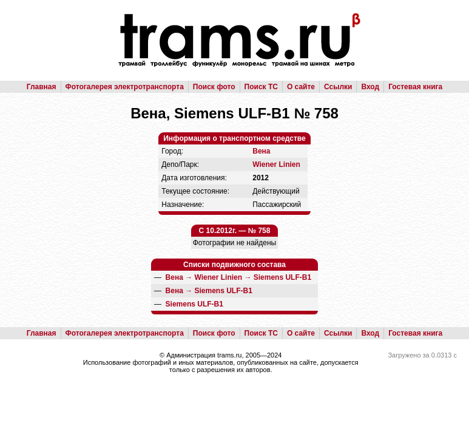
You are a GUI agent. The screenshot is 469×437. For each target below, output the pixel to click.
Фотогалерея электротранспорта (125, 87)
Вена (261, 151)
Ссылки (338, 87)
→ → (239, 277)
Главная (41, 87)
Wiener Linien (276, 164)
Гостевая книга (415, 87)
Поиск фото (214, 87)
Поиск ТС (261, 87)
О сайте (301, 87)
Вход (370, 87)
